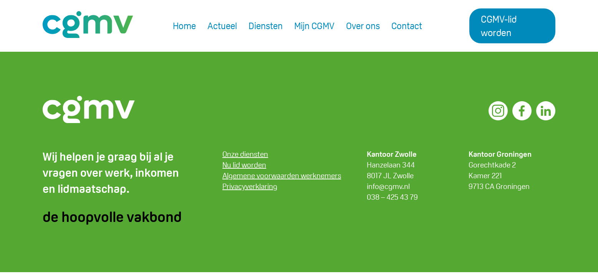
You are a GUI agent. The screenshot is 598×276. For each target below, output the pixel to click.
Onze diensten (245, 154)
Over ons (363, 26)
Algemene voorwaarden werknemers (281, 176)
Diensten (265, 26)
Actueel (222, 26)
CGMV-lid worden (499, 26)
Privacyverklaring (249, 186)
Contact (406, 26)
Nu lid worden (244, 165)
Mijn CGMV (314, 26)
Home (184, 26)
